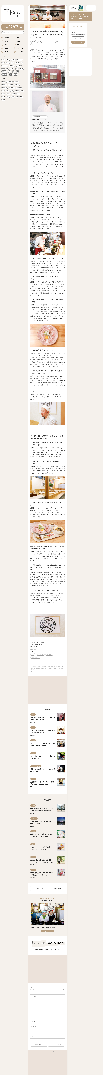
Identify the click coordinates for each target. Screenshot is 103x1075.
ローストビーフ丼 (48, 41)
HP (32, 654)
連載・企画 (33, 1036)
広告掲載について (39, 888)
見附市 (8, 96)
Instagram (49, 654)
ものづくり (20, 48)
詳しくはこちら (79, 38)
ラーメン (15, 74)
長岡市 (3, 96)
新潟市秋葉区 (11, 87)
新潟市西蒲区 (19, 87)
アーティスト (11, 65)
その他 (6, 51)
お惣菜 (39, 41)
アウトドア (19, 65)
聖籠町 (12, 90)
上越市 (21, 96)
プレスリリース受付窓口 (56, 888)
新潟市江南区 (4, 87)
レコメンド (20, 51)
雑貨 (13, 71)
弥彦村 (7, 90)
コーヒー (7, 62)
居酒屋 (17, 71)
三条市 (18, 93)
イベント (21, 68)
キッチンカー (4, 74)
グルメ (3, 59)
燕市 (17, 96)
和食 (9, 71)
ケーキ (10, 74)
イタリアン (4, 71)
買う (6, 44)
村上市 (3, 93)
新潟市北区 (17, 84)
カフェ (18, 41)
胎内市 (22, 90)
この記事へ (48, 931)
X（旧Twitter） (35, 657)
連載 (18, 37)
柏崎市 (13, 96)
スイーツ (13, 59)
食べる (6, 41)
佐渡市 (3, 99)
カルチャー (8, 48)
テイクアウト (19, 59)
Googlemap (40, 654)
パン (3, 62)
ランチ (8, 59)
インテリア (17, 62)
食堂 (33, 44)
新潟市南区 (11, 84)
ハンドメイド (4, 65)
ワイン (16, 68)
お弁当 (33, 41)
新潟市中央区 (9, 81)
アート (7, 68)
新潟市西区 (16, 81)
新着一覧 (7, 37)
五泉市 (13, 93)
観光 (3, 68)
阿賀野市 (8, 93)
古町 (3, 90)
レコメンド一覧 (79, 42)
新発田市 (17, 90)
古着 (12, 62)
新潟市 (3, 81)
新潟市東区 (4, 84)
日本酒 (12, 68)
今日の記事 (33, 997)
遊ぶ (18, 44)
